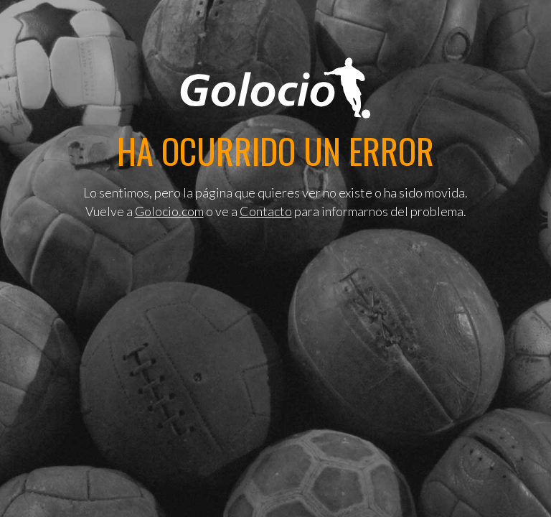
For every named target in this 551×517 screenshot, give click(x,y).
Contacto (266, 211)
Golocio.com (169, 211)
